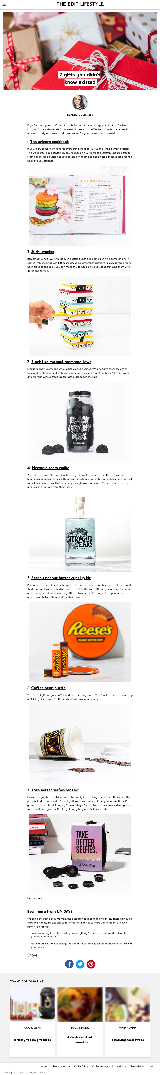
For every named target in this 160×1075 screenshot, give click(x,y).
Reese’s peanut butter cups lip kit (61, 578)
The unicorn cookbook (49, 142)
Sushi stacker (42, 252)
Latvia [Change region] (151, 1066)
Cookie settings (100, 1066)
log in (49, 933)
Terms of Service (61, 1066)
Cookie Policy (81, 1066)
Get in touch (119, 944)
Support (44, 1066)
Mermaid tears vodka (50, 468)
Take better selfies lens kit (55, 790)
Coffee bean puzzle (48, 688)
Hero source (34, 898)
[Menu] (4, 5)
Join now (36, 933)
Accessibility (137, 1066)
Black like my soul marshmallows (61, 362)
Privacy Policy (119, 1066)
